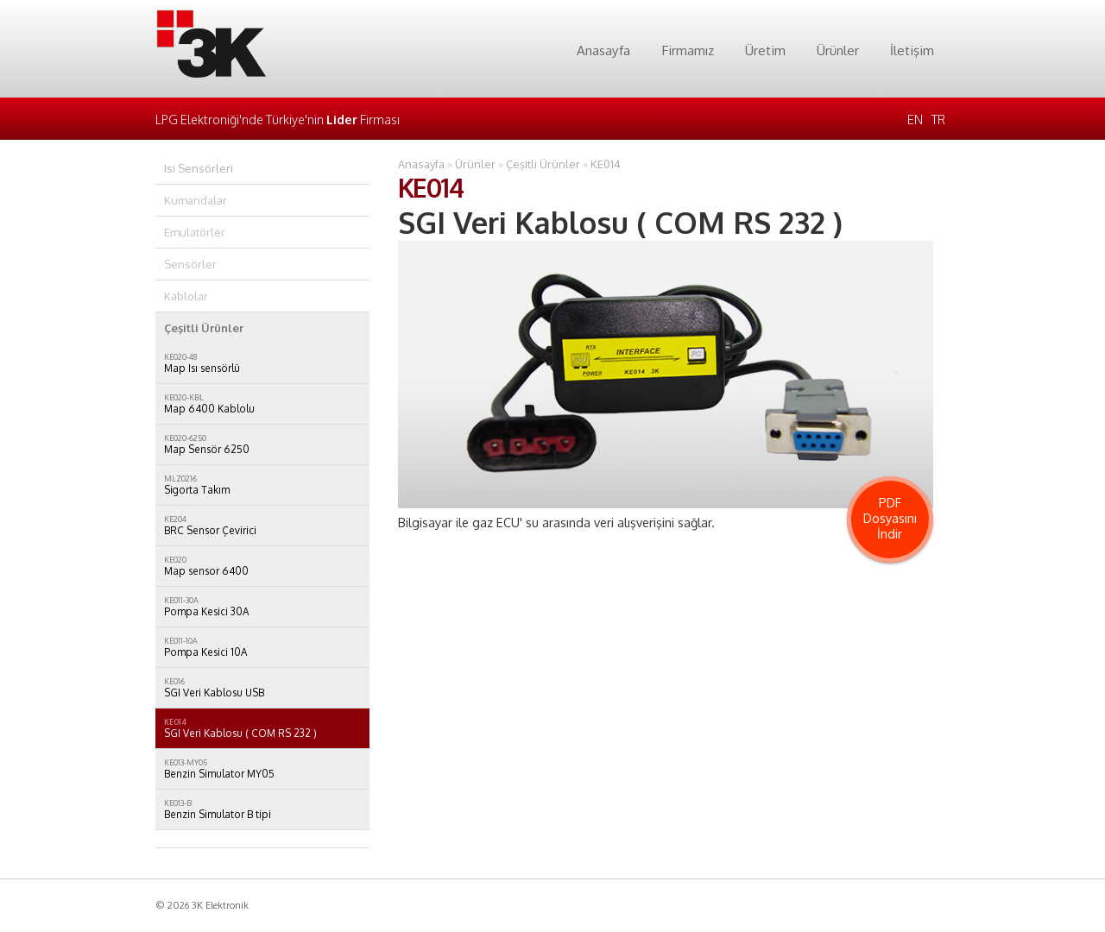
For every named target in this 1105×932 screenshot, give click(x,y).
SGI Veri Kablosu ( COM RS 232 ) (262, 728)
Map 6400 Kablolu (262, 404)
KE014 (605, 164)
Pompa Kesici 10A (262, 647)
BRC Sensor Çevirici (262, 525)
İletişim (912, 50)
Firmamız (687, 50)
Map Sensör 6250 (262, 444)
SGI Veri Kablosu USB (262, 688)
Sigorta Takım (262, 485)
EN (915, 119)
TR (938, 119)
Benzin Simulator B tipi (262, 809)
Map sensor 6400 (262, 566)
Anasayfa (603, 50)
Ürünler (838, 50)
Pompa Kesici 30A (262, 606)
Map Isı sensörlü (262, 363)
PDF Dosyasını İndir (890, 517)
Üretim (765, 50)
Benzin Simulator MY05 (262, 769)
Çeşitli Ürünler (543, 164)
